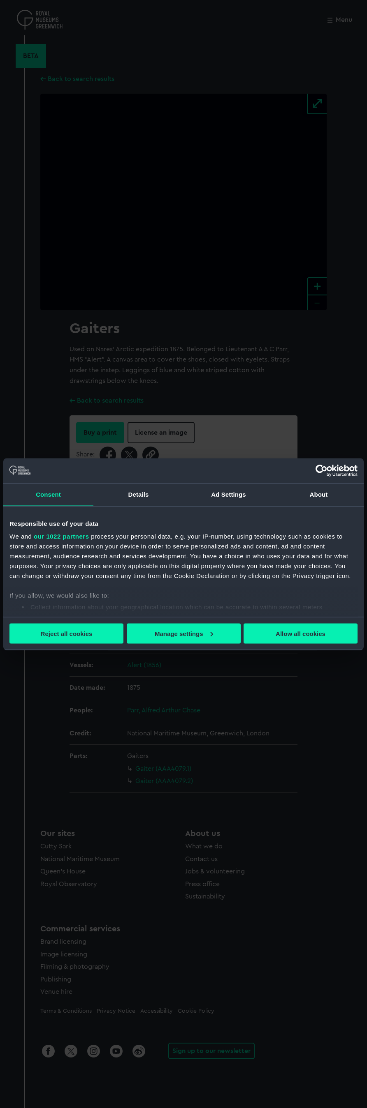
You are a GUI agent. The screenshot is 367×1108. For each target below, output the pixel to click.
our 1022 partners (61, 536)
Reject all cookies (67, 633)
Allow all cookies (300, 633)
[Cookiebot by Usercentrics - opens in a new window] (322, 470)
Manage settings (184, 633)
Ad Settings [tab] (228, 494)
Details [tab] (138, 494)
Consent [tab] (48, 494)
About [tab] (319, 494)
